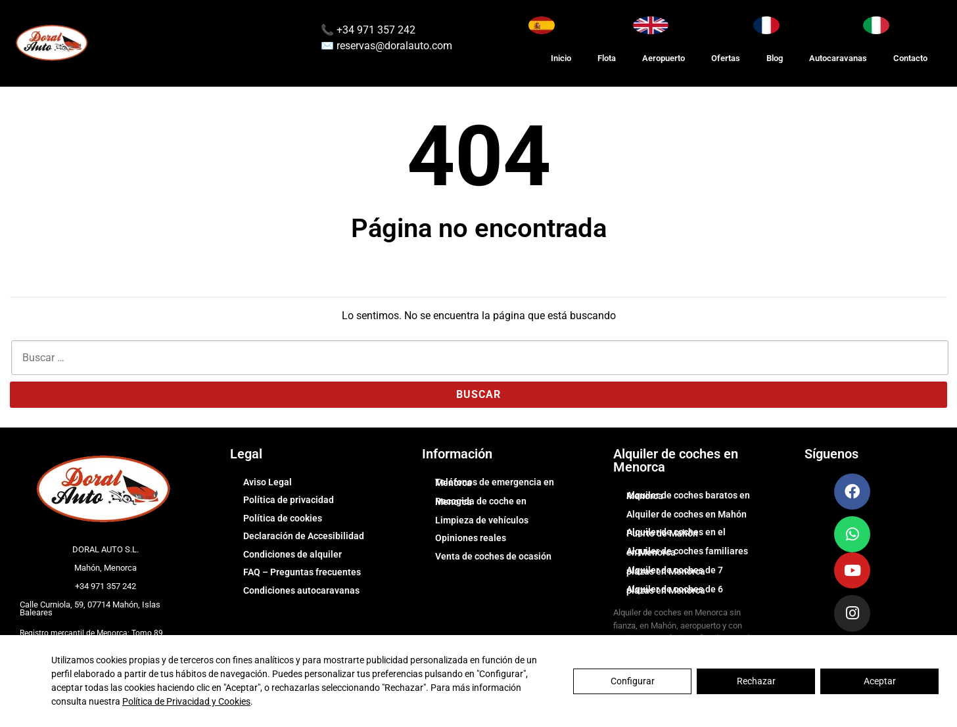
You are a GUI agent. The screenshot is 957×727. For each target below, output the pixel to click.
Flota (606, 58)
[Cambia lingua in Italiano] (876, 25)
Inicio (561, 58)
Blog (774, 58)
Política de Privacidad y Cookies (186, 701)
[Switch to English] (650, 25)
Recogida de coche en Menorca (480, 502)
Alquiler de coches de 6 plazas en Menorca (674, 590)
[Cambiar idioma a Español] (541, 25)
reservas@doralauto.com (394, 45)
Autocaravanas (838, 58)
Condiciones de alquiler (292, 554)
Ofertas (725, 58)
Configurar (633, 681)
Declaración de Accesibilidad (303, 536)
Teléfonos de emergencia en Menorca (494, 483)
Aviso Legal (267, 482)
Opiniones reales (470, 538)
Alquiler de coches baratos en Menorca (688, 496)
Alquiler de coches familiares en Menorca (687, 552)
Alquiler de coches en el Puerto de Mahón (676, 533)
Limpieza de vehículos (481, 520)
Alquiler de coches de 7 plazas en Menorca (674, 571)
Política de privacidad (288, 500)
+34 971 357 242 (374, 30)
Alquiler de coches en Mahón (686, 514)
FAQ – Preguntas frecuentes (302, 572)
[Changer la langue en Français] (766, 25)
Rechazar (756, 681)
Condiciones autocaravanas (301, 590)
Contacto (910, 58)
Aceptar (880, 681)
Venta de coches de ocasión (493, 556)
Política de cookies (282, 518)
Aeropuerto (663, 58)
